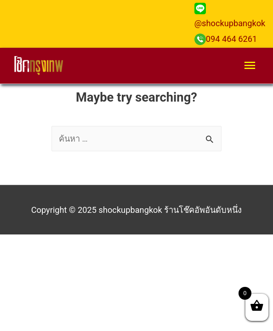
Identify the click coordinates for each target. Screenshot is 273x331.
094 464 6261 (225, 39)
